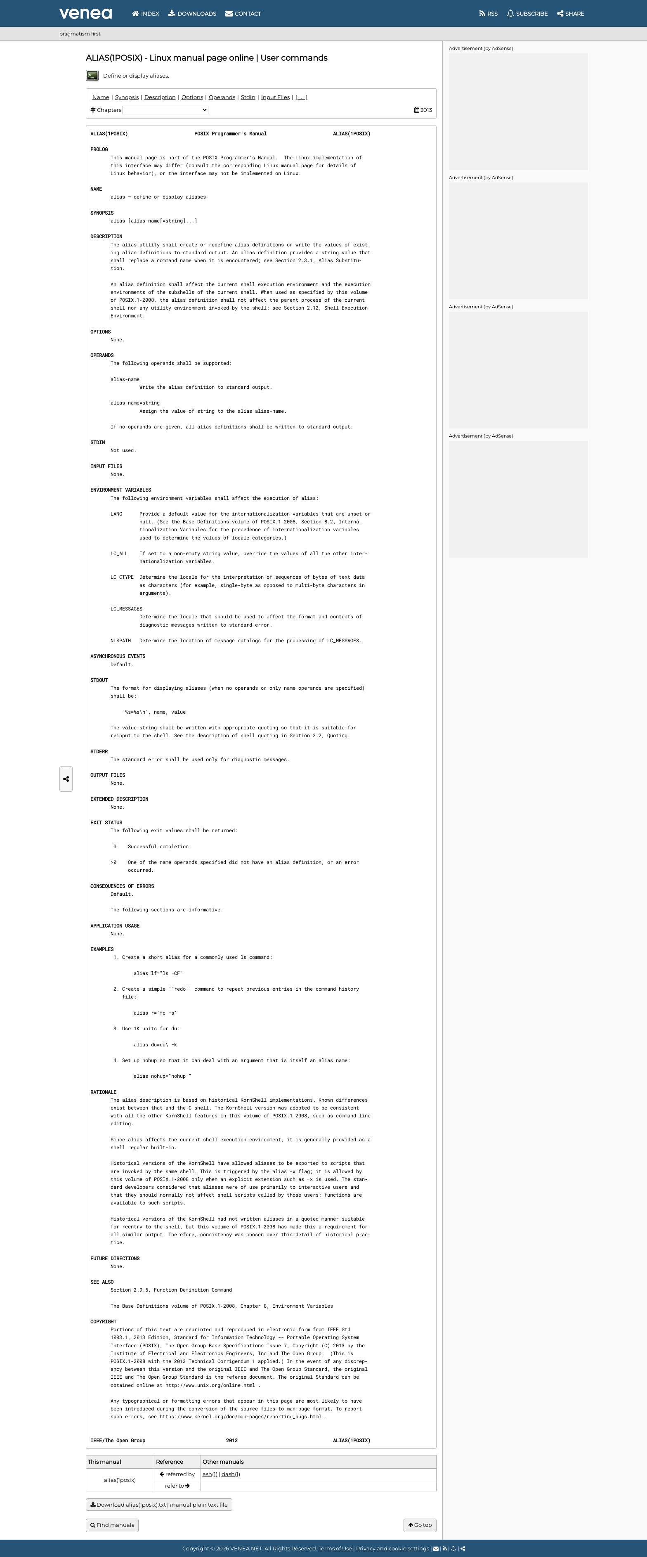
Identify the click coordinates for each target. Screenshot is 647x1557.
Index (145, 13)
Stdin (248, 97)
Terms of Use (335, 1548)
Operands (222, 97)
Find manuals (112, 1525)
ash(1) (210, 1474)
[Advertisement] (518, 111)
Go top (420, 1525)
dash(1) (231, 1474)
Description (160, 97)
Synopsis (127, 97)
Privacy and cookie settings (392, 1548)
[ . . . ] (301, 97)
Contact (243, 13)
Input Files (275, 97)
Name (100, 97)
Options (192, 97)
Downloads (192, 13)
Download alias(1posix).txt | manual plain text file (159, 1504)
